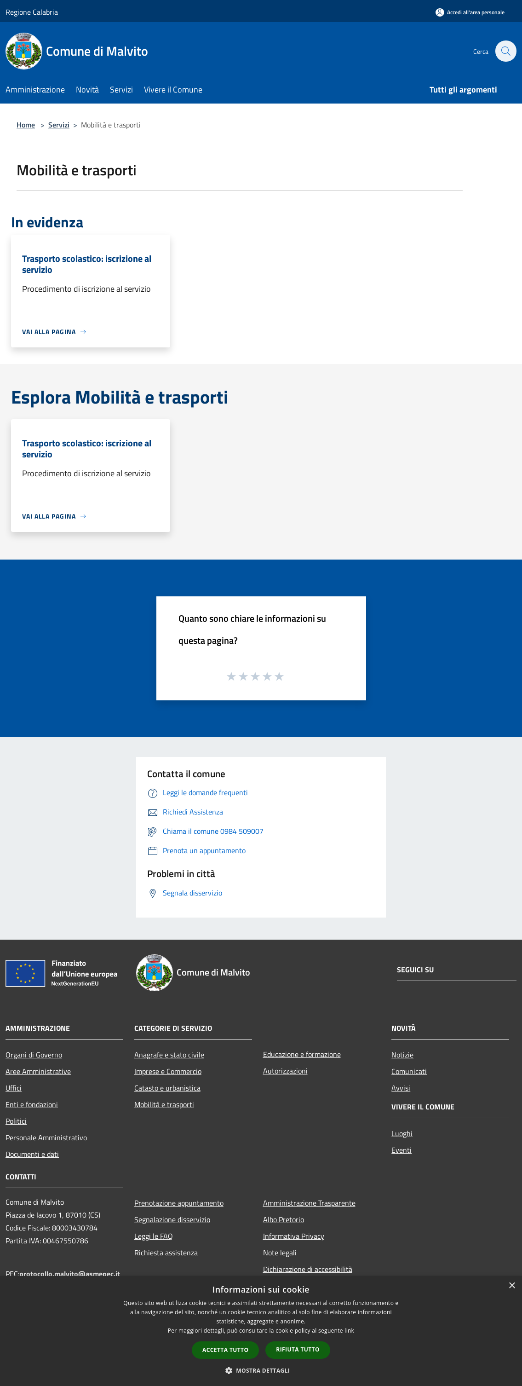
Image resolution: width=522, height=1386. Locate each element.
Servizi (58, 124)
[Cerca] (505, 51)
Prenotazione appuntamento (179, 1202)
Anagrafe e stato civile (169, 1054)
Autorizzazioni (285, 1070)
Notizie (402, 1054)
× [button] (511, 1285)
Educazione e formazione (302, 1054)
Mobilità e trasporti (164, 1104)
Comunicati (409, 1071)
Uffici (14, 1087)
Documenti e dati (32, 1154)
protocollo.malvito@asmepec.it (69, 1273)
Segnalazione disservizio (172, 1219)
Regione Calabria (32, 11)
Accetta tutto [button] (225, 1350)
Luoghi (402, 1133)
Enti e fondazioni (32, 1104)
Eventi (401, 1149)
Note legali (280, 1252)
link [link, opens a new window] (349, 1330)
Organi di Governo (34, 1054)
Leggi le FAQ (153, 1236)
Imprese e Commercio (167, 1071)
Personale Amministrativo (46, 1137)
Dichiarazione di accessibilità (307, 1269)
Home (26, 124)
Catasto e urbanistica (167, 1087)
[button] (261, 1370)
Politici (16, 1120)
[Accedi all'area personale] (470, 12)
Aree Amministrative (38, 1071)
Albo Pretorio (283, 1219)
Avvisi (400, 1087)
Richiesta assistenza (166, 1252)
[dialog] (261, 1331)
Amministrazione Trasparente (309, 1202)
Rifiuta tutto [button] (298, 1349)
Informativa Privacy (293, 1236)
